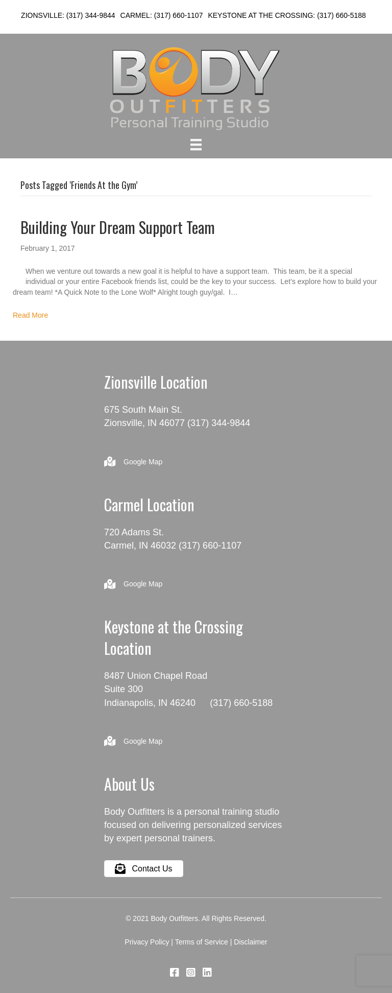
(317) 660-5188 (341, 15)
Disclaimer (250, 942)
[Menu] (196, 144)
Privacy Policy (147, 942)
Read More (30, 315)
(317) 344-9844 (90, 15)
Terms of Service (201, 942)
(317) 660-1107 (178, 15)
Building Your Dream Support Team (117, 227)
